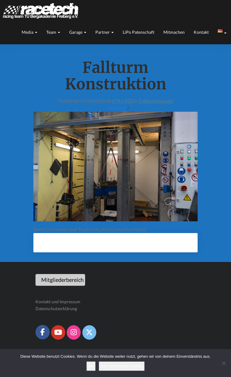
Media (29, 32)
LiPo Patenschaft (138, 32)
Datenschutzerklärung (56, 308)
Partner (104, 32)
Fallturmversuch (156, 101)
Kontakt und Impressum (57, 301)
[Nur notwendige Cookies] (223, 363)
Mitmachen (174, 32)
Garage (77, 32)
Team (53, 32)
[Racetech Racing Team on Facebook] (42, 332)
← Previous (114, 108)
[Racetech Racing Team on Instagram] (74, 332)
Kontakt (201, 32)
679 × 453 (122, 101)
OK (91, 366)
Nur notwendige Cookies (121, 366)
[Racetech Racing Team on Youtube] (58, 332)
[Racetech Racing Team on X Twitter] (89, 332)
